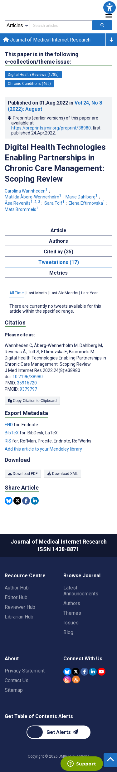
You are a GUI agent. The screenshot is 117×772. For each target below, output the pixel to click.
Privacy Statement (25, 671)
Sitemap (14, 690)
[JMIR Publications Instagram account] (67, 679)
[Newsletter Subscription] (58, 732)
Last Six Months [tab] (64, 293)
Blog (68, 632)
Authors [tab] (58, 241)
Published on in (55, 106)
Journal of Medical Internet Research (46, 40)
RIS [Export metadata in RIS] (8, 440)
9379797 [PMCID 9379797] (28, 389)
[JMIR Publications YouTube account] (101, 672)
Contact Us (16, 680)
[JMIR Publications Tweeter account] (76, 672)
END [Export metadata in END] (9, 424)
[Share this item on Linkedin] (35, 501)
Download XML (62, 474)
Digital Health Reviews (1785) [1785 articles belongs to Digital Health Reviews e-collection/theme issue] (33, 74)
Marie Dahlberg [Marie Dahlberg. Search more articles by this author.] (82, 196)
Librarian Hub (19, 617)
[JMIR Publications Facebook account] (84, 672)
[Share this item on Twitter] (17, 501)
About (12, 659)
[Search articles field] (61, 25)
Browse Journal (81, 576)
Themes (72, 613)
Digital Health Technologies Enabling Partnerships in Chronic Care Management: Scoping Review (55, 162)
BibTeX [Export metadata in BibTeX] (12, 432)
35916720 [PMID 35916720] (27, 382)
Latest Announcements (80, 591)
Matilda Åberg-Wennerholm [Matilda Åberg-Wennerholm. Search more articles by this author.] (33, 196)
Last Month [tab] (37, 293)
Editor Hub (16, 597)
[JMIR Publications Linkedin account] (93, 672)
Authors (71, 603)
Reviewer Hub (20, 607)
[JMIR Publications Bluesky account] (67, 672)
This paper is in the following (42, 58)
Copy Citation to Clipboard (32, 400)
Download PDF (22, 474)
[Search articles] (102, 25)
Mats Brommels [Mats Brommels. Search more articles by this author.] (22, 209)
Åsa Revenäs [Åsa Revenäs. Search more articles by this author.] (23, 203)
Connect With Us (82, 659)
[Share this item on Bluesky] (8, 501)
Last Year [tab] (89, 293)
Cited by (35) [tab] (58, 252)
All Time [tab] (16, 293)
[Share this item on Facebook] (26, 501)
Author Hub (17, 588)
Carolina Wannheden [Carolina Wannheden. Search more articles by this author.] (27, 190)
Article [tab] (58, 230)
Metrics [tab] (58, 273)
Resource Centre (25, 576)
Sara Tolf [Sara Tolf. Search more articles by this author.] (55, 203)
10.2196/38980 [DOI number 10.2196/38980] (27, 376)
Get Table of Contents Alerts (39, 716)
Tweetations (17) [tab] (58, 262)
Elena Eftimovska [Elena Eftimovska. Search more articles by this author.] (87, 203)
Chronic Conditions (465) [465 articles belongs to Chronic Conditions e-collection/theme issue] (29, 83)
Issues (71, 623)
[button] (109, 7)
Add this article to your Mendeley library (43, 449)
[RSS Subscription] (76, 679)
